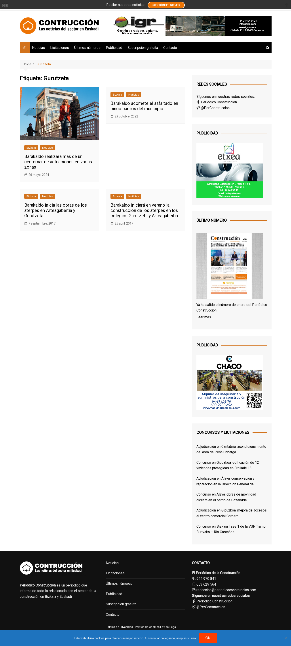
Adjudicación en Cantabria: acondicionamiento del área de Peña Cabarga (231, 449)
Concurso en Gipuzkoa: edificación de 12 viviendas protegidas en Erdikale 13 (227, 465)
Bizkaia (31, 147)
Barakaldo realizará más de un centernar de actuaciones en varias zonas (58, 162)
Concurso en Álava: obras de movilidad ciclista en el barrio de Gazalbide (226, 497)
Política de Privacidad (119, 627)
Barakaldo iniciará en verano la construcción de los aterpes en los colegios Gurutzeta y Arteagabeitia (144, 210)
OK (207, 638)
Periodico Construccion (216, 102)
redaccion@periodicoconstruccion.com (226, 590)
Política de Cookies (147, 627)
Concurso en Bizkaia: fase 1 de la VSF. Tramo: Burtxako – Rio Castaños (231, 529)
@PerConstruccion (213, 108)
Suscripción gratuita (142, 48)
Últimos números (87, 48)
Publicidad (114, 48)
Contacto (170, 48)
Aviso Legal (169, 627)
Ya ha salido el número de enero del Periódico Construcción (231, 308)
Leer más (203, 317)
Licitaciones (59, 48)
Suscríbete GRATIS (166, 5)
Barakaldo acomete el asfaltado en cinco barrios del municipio (144, 106)
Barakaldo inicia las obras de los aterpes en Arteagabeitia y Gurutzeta (55, 210)
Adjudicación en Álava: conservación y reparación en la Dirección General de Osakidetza (225, 481)
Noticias (38, 48)
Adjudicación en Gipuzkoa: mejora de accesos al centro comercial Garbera (231, 513)
